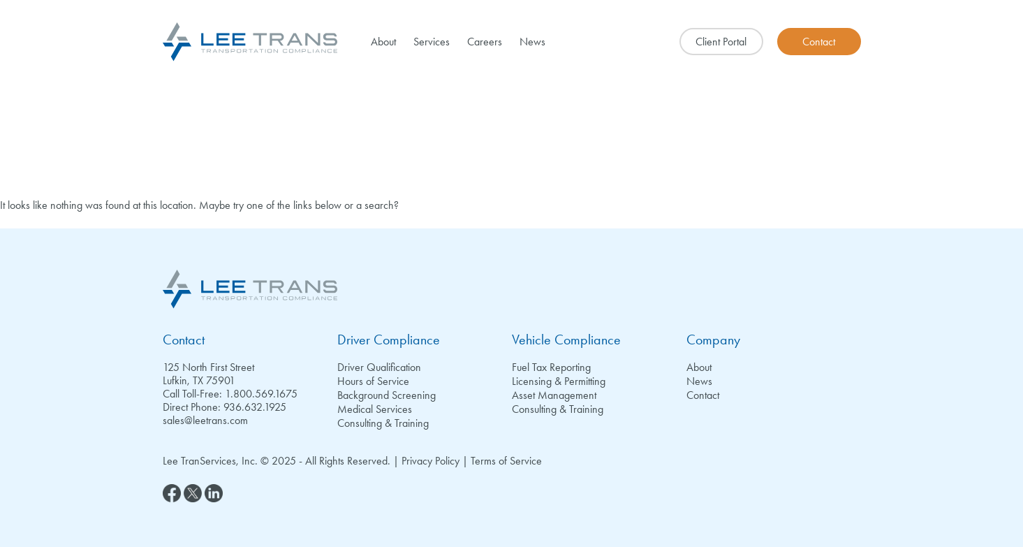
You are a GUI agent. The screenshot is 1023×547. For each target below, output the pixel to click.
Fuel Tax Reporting (551, 367)
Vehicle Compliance (566, 339)
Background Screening (386, 395)
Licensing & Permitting (558, 381)
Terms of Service (506, 460)
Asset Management (554, 395)
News (532, 41)
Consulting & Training (383, 423)
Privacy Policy (430, 460)
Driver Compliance (388, 339)
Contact (184, 339)
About (383, 41)
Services (431, 41)
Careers (484, 41)
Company (713, 339)
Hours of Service (373, 381)
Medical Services (374, 409)
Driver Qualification (379, 367)
